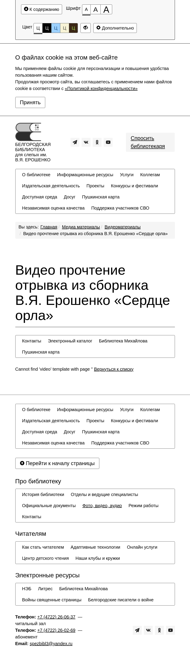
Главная (48, 226)
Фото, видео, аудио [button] (102, 505)
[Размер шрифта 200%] (106, 9)
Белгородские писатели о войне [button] (120, 599)
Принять (30, 102)
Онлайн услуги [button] (142, 547)
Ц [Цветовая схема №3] (55, 28)
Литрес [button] (45, 588)
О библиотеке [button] (36, 174)
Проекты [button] (95, 185)
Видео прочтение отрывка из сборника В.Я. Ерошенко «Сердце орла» (95, 233)
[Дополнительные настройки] (85, 28)
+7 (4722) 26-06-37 (56, 616)
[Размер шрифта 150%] (95, 9)
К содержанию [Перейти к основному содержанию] (41, 9)
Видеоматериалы (123, 226)
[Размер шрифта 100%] (86, 9)
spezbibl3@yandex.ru (51, 643)
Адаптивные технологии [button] (95, 547)
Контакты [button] (31, 340)
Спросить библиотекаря (148, 142)
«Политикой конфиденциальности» (101, 88)
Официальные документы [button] (49, 505)
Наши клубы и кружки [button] (98, 558)
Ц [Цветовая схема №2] (47, 28)
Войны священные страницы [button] (52, 599)
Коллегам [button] (150, 174)
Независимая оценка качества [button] (53, 208)
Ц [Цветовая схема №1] (38, 29)
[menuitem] (36, 174)
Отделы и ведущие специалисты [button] (104, 494)
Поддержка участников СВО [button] (120, 208)
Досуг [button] (69, 196)
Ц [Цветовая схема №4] (64, 28)
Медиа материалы (81, 226)
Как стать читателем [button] (43, 547)
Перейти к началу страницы (57, 463)
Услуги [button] (127, 174)
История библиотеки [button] (43, 494)
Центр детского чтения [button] (45, 558)
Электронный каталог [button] (70, 340)
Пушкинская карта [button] (100, 196)
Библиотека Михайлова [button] (123, 340)
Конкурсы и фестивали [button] (134, 185)
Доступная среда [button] (39, 196)
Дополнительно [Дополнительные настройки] (115, 27)
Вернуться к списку (113, 369)
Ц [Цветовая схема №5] (73, 28)
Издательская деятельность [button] (51, 185)
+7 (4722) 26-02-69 (56, 630)
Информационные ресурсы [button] (85, 174)
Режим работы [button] (144, 505)
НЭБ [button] (26, 588)
